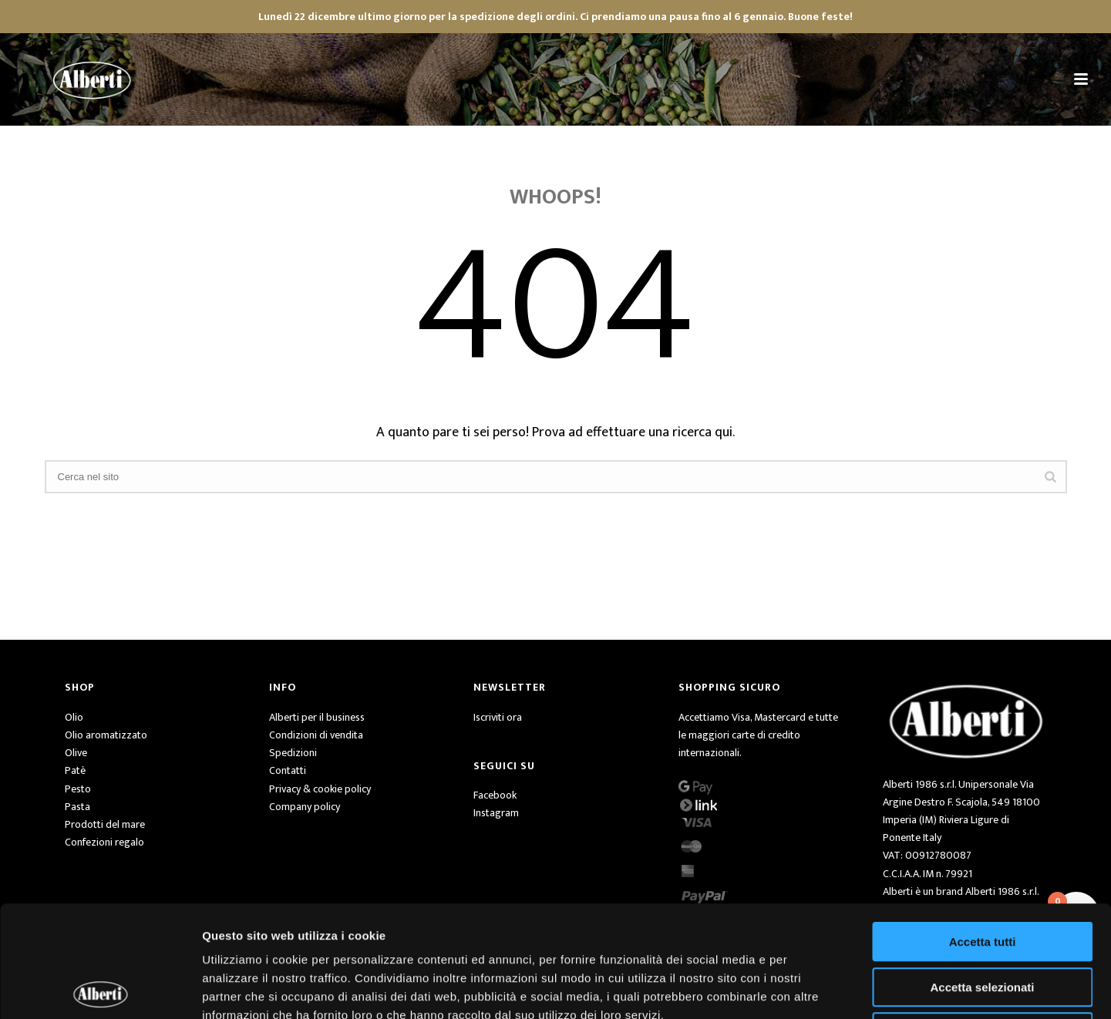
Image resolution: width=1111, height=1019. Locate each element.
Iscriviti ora (497, 717)
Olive (76, 753)
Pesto (78, 789)
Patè (75, 770)
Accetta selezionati (982, 876)
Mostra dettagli (811, 988)
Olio (74, 717)
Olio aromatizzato (106, 735)
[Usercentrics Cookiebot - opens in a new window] (99, 989)
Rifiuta (983, 920)
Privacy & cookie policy (320, 789)
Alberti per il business (317, 717)
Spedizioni (293, 753)
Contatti (287, 770)
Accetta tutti (982, 830)
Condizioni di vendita (316, 735)
